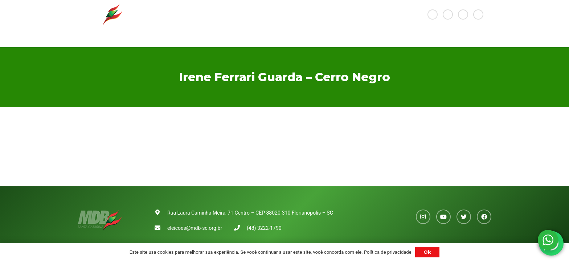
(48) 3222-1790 (264, 228)
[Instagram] (432, 14)
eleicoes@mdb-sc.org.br (194, 228)
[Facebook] (478, 14)
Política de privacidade (388, 252)
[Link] (100, 14)
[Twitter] (463, 14)
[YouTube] (448, 14)
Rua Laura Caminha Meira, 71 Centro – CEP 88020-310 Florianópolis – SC (250, 213)
